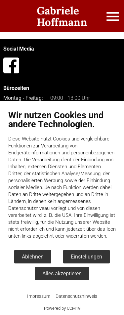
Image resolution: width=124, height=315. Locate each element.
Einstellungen (86, 257)
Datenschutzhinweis (76, 296)
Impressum (38, 296)
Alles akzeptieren (62, 273)
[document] (62, 179)
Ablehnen (33, 257)
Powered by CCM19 (62, 308)
